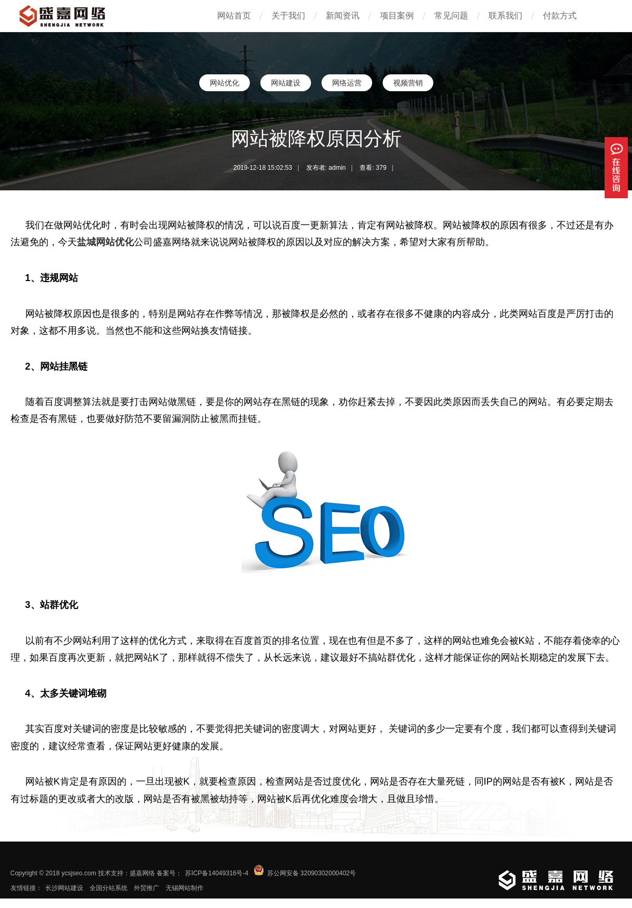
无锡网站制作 (184, 888)
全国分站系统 (109, 888)
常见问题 (451, 15)
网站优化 (224, 83)
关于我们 (288, 15)
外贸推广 (146, 888)
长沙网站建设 (64, 888)
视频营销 (408, 83)
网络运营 (347, 83)
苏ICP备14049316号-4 (216, 873)
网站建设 (285, 83)
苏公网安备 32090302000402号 (311, 873)
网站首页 (234, 15)
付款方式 (560, 15)
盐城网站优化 (105, 242)
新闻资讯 (342, 15)
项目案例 (397, 15)
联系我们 (505, 15)
